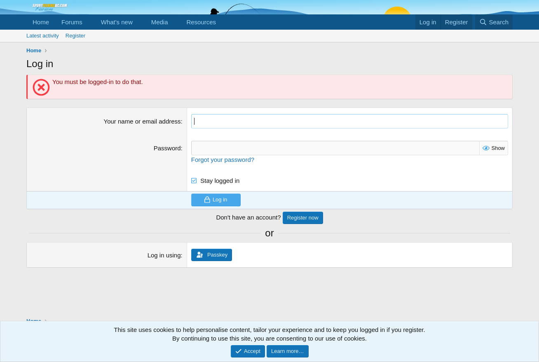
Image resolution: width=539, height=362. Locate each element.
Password (167, 148)
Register (75, 36)
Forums (71, 22)
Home (41, 22)
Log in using (164, 255)
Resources (201, 22)
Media (159, 22)
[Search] (494, 22)
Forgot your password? (222, 159)
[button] (89, 22)
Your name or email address (142, 121)
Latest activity (42, 36)
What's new (117, 22)
